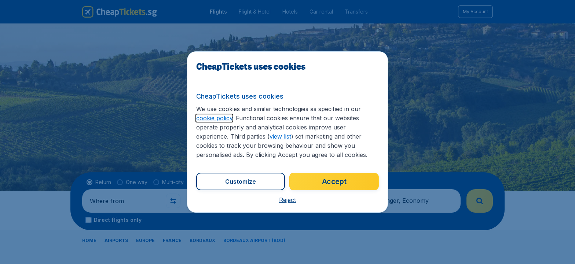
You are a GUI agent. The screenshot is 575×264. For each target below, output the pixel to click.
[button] (287, 199)
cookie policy (214, 118)
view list (280, 136)
